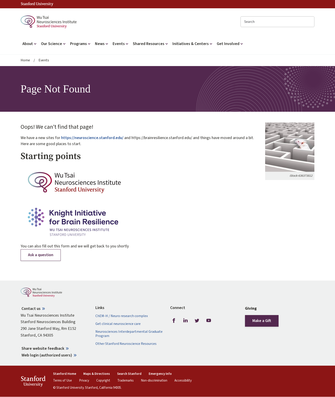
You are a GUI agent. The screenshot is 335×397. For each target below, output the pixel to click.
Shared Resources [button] (151, 44)
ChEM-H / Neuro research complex (121, 316)
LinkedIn (185, 320)
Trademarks (125, 381)
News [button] (102, 44)
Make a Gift (261, 321)
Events (44, 60)
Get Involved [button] (230, 44)
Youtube (208, 320)
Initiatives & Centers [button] (192, 44)
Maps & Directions (96, 374)
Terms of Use (62, 381)
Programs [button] (80, 44)
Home (25, 60)
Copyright (103, 381)
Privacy (84, 381)
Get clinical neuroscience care (118, 324)
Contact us (31, 308)
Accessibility (183, 381)
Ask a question (40, 255)
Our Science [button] (54, 44)
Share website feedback (42, 348)
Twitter (197, 320)
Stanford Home (64, 374)
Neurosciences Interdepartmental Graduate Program (129, 334)
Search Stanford (129, 374)
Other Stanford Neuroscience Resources (126, 344)
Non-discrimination (154, 381)
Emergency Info (160, 374)
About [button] (29, 44)
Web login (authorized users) (46, 355)
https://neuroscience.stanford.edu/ (92, 138)
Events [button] (121, 44)
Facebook (173, 320)
